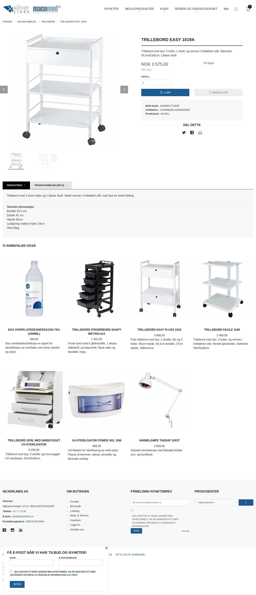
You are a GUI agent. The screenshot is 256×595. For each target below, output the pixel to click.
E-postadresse (80, 561)
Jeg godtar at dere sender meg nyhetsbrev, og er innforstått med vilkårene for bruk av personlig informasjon (155, 521)
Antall (145, 76)
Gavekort (75, 520)
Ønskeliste (218, 92)
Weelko (165, 113)
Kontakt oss (77, 529)
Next (124, 89)
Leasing (74, 510)
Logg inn (75, 524)
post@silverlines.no (23, 516)
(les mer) (72, 575)
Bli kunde (75, 506)
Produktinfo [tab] (14, 185)
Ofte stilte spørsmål (130, 554)
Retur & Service (79, 515)
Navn (32, 561)
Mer (226, 9)
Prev (4, 89)
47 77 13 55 (19, 511)
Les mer (185, 531)
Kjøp (165, 92)
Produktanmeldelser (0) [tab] (49, 185)
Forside (74, 501)
